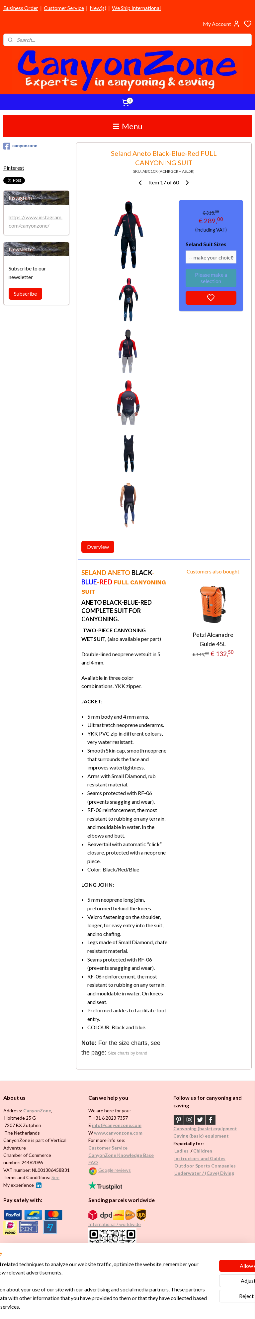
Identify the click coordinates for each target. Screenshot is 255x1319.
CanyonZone (37, 1110)
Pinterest (13, 167)
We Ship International (136, 8)
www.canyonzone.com (118, 1133)
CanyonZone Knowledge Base (121, 1155)
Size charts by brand (128, 1052)
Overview (98, 547)
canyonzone (20, 146)
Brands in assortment (27, 1244)
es (186, 1151)
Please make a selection (211, 277)
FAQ (93, 1162)
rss (159, 1307)
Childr (200, 1151)
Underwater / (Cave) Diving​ (204, 1173)
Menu (127, 126)
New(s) (98, 8)
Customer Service (64, 8)
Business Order (20, 8)
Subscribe (25, 293)
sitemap (147, 1307)
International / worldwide (114, 1224)
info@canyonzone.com (116, 1125)
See (55, 1177)
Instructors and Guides (199, 1158)
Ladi (179, 1151)
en (209, 1151)
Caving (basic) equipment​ (201, 1136)
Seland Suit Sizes (206, 244)
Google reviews (114, 1170)
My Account (221, 24)
